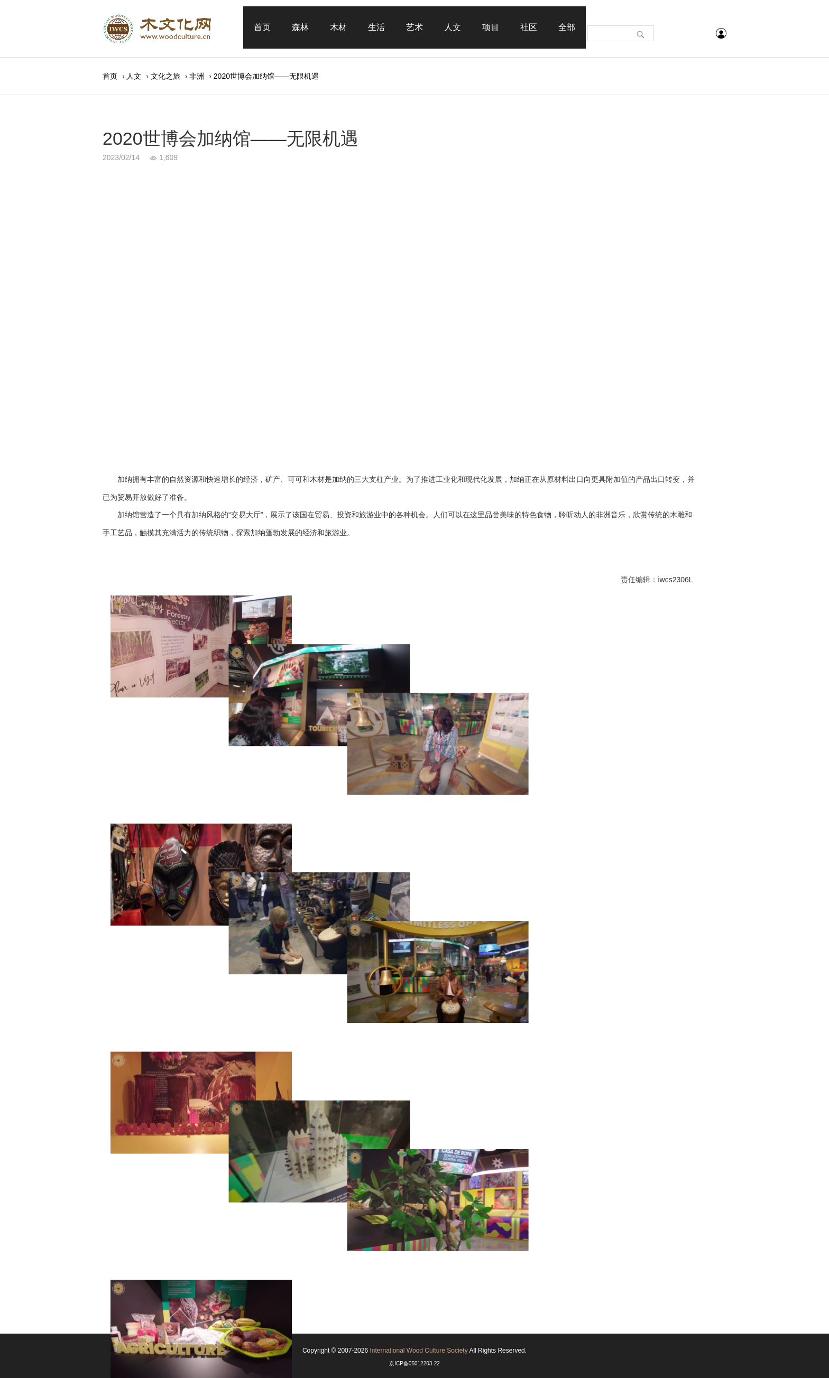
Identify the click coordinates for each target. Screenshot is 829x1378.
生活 (376, 27)
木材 (338, 27)
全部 (566, 27)
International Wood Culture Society (418, 1350)
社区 (528, 27)
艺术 (414, 27)
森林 (300, 27)
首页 (262, 27)
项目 (490, 27)
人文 (452, 27)
